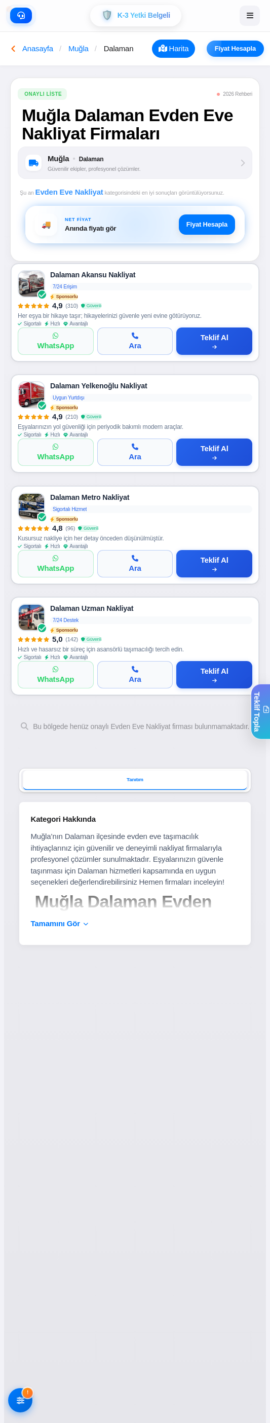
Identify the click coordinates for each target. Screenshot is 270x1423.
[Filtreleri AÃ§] (20, 1401)
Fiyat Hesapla (239, 49)
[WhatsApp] (56, 341)
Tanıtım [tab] (135, 780)
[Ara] (135, 341)
